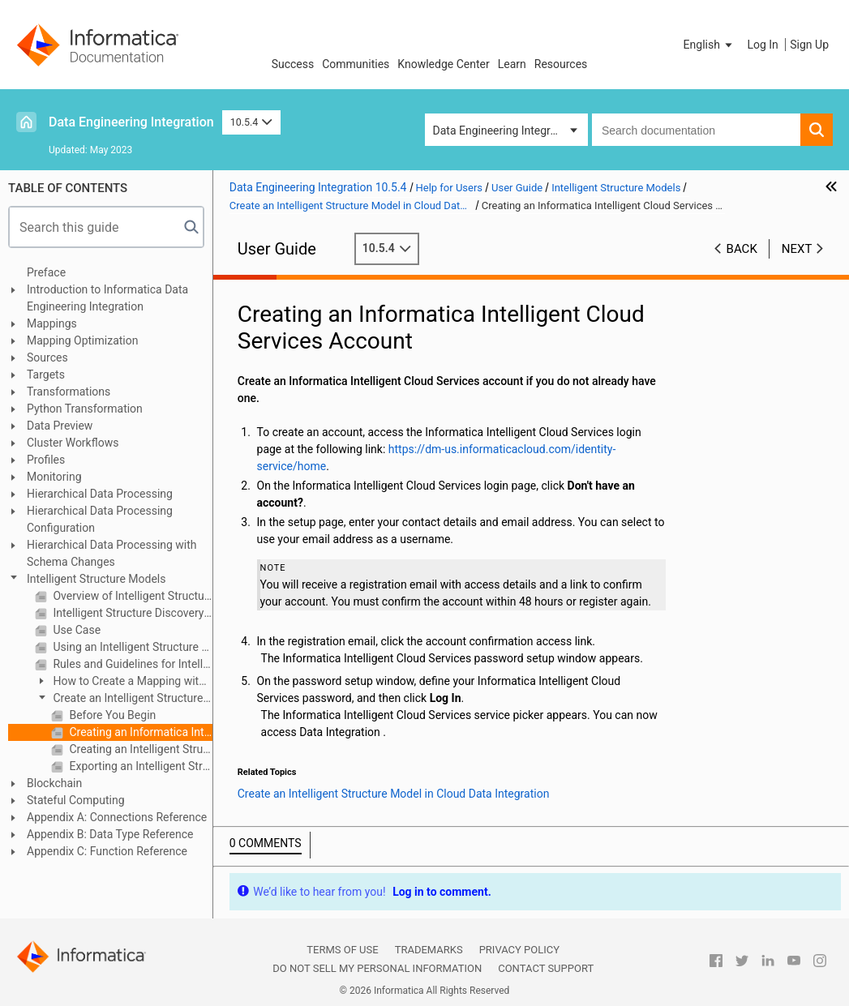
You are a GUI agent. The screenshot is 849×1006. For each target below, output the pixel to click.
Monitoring (54, 476)
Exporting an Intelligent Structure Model (139, 766)
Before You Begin (111, 714)
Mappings (52, 323)
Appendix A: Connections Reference (117, 817)
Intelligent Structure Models (96, 578)
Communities (355, 64)
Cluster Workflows (72, 442)
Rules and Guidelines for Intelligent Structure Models (131, 663)
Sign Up (809, 44)
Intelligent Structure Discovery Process (131, 612)
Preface (46, 272)
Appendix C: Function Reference (107, 851)
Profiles (46, 459)
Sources (47, 357)
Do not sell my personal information (377, 968)
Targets (46, 374)
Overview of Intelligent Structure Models (131, 595)
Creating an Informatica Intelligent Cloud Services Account (139, 732)
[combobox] (696, 129)
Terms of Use (342, 950)
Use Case (75, 629)
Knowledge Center (443, 64)
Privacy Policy (519, 950)
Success (293, 64)
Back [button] (742, 249)
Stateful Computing (76, 800)
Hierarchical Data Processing (100, 493)
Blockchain (54, 783)
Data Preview (59, 425)
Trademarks (429, 950)
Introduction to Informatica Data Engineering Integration (107, 298)
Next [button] (797, 249)
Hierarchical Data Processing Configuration (100, 519)
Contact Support (546, 968)
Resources (561, 64)
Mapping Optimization (82, 340)
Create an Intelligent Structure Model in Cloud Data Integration (119, 699)
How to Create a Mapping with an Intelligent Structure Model (120, 682)
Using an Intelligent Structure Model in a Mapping (131, 646)
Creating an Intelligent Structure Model (139, 749)
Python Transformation (85, 408)
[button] (710, 45)
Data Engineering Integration (131, 122)
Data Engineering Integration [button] (504, 130)
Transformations (68, 391)
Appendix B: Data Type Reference (110, 834)
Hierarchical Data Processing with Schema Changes (112, 553)
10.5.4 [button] (251, 122)
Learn (512, 64)
